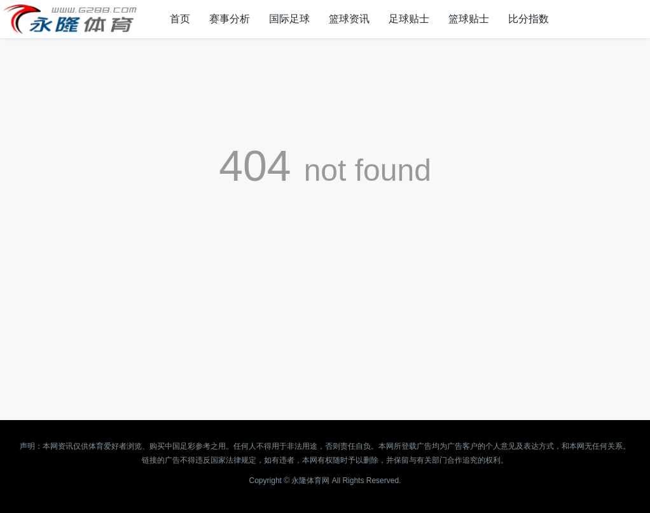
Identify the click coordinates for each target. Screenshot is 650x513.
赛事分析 (229, 18)
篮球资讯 (349, 18)
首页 (180, 18)
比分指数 (528, 18)
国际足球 (289, 18)
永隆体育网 (310, 480)
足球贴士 (409, 18)
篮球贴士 (468, 18)
